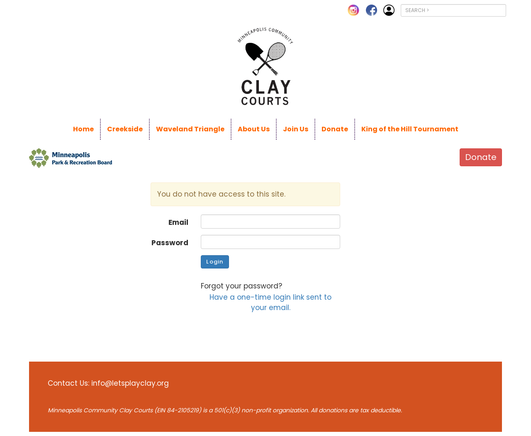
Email (178, 222)
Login (214, 262)
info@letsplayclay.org (130, 383)
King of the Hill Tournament (409, 129)
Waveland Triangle (190, 129)
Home (83, 129)
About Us (254, 129)
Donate (335, 129)
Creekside (125, 129)
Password (169, 243)
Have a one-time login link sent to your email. (270, 302)
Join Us (295, 129)
